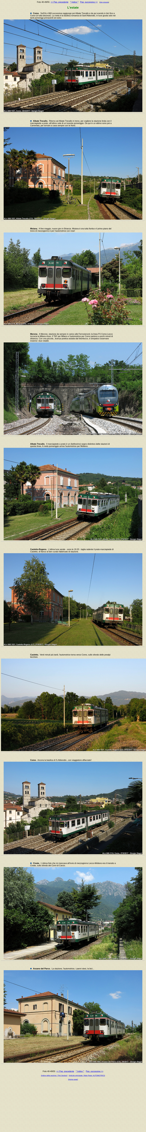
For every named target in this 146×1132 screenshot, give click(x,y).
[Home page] (73, 1079)
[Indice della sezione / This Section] (54, 1075)
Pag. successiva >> (89, 2)
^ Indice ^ (74, 2)
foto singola (104, 2)
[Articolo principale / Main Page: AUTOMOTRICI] (87, 1075)
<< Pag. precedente (59, 2)
